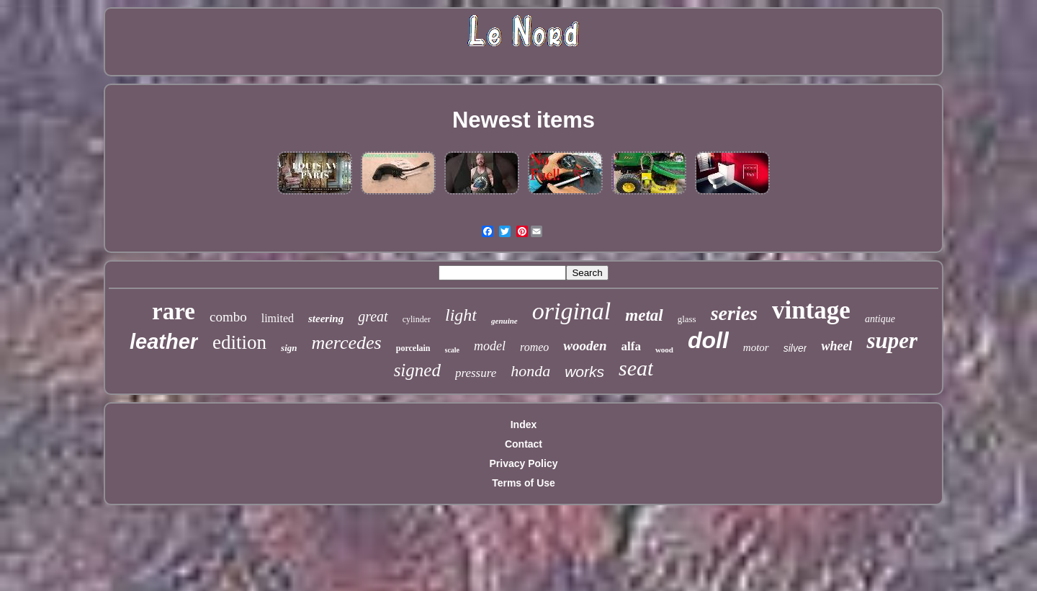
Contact (523, 444)
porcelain (413, 348)
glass (687, 319)
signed (417, 370)
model (490, 346)
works (584, 371)
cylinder (417, 319)
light (461, 315)
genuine (504, 320)
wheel (836, 346)
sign (289, 347)
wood (664, 349)
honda (530, 371)
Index (524, 424)
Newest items (523, 120)
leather (164, 341)
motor (756, 347)
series (734, 313)
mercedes (347, 342)
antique (880, 319)
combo (228, 316)
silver (795, 348)
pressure (475, 373)
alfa (631, 346)
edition (239, 342)
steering (326, 318)
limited (277, 318)
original (571, 311)
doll (708, 340)
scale (452, 350)
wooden (584, 345)
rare (173, 311)
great (372, 316)
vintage (811, 310)
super (891, 340)
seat (636, 368)
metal (644, 315)
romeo (534, 347)
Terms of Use (523, 483)
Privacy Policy (524, 463)
